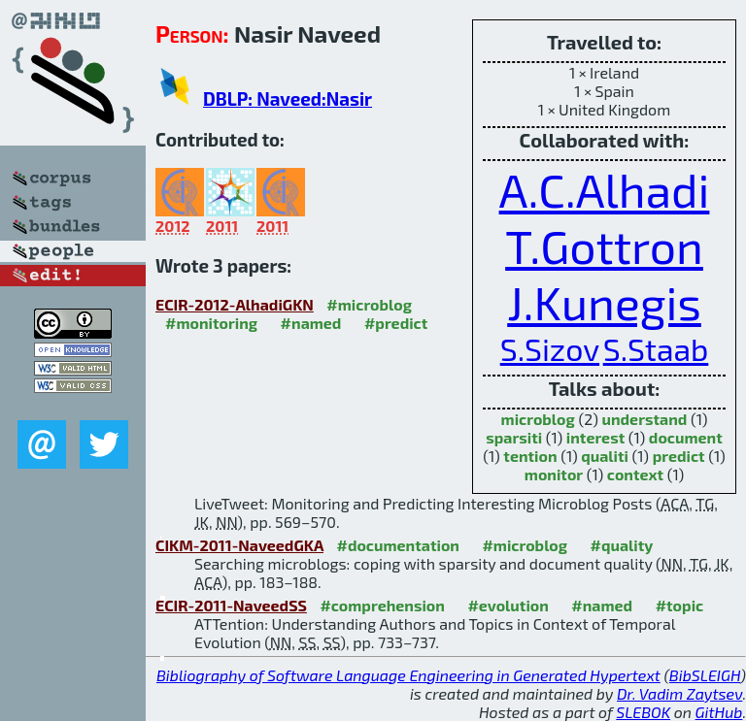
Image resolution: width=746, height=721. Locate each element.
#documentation (397, 545)
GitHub (719, 712)
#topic (680, 605)
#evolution (507, 605)
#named (311, 322)
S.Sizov (549, 348)
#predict (395, 322)
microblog (538, 419)
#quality (622, 545)
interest (595, 437)
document (686, 437)
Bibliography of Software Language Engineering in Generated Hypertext (408, 675)
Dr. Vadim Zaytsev (679, 693)
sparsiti (514, 437)
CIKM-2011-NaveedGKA (239, 545)
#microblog (369, 304)
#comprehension (382, 605)
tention (530, 455)
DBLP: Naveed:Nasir (287, 98)
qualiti (604, 455)
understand (644, 419)
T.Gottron (604, 245)
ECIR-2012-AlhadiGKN (234, 304)
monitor (554, 474)
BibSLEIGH (704, 675)
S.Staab (656, 348)
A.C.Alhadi (604, 189)
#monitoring (211, 322)
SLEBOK (643, 712)
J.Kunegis (604, 302)
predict (679, 455)
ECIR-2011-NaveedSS (231, 605)
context (635, 474)
